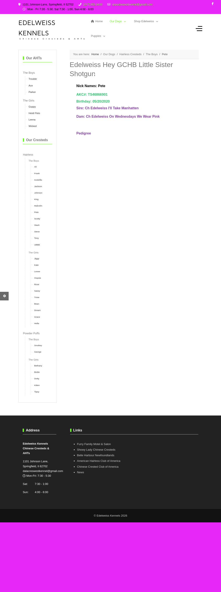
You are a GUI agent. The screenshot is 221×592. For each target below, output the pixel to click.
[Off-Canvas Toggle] (199, 28)
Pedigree (83, 133)
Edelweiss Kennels (36, 27)
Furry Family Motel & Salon (94, 444)
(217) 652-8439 (93, 4)
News (80, 472)
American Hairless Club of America (98, 460)
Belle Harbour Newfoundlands (95, 455)
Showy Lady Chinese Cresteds (96, 449)
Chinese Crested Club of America (97, 466)
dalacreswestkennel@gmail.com (132, 4)
